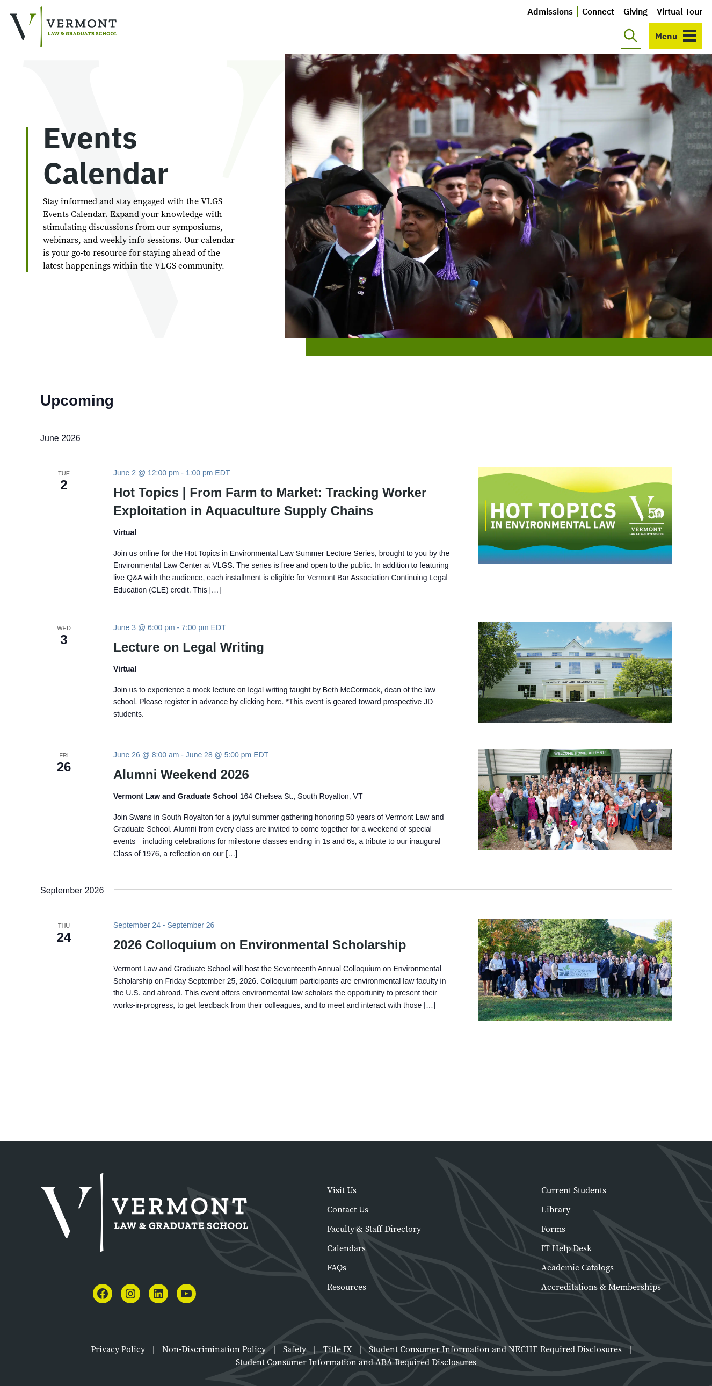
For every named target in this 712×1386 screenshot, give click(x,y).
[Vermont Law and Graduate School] (63, 27)
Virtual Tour (679, 11)
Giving (635, 11)
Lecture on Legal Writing (188, 647)
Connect (598, 11)
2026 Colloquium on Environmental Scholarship (259, 944)
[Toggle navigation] (675, 36)
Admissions (550, 11)
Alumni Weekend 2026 (181, 774)
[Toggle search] (631, 36)
